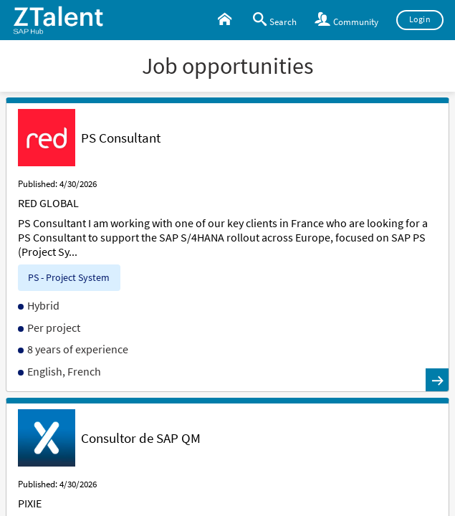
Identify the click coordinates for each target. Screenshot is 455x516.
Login (420, 19)
